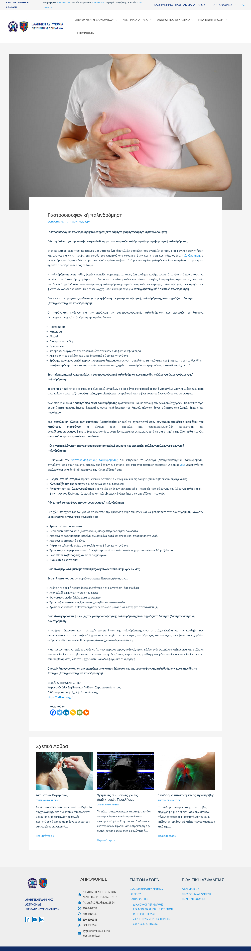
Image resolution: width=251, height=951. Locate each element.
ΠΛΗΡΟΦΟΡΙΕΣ (139, 892)
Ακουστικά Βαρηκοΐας (52, 788)
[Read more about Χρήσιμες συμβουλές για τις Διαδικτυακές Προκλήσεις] (125, 763)
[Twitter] (60, 705)
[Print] (86, 705)
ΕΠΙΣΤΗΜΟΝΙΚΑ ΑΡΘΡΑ (76, 214)
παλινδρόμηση (191, 248)
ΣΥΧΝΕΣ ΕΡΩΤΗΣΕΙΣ (145, 916)
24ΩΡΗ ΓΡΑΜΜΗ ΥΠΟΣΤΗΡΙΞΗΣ (152, 912)
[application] (234, 5)
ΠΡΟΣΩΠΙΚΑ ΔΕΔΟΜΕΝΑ (196, 887)
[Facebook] (53, 705)
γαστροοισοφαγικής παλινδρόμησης (94, 453)
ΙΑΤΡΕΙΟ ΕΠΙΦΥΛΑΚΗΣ (146, 907)
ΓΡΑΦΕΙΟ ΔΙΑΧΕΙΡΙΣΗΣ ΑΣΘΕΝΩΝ (153, 902)
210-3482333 (63, 2)
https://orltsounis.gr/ (60, 690)
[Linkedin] (66, 705)
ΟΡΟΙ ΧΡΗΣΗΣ (190, 882)
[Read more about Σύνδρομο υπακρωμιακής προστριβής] (186, 763)
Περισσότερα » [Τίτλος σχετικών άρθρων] (45, 828)
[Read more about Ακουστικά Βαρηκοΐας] (64, 763)
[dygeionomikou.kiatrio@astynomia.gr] (94, 926)
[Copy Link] (73, 705)
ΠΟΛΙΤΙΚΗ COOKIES (193, 892)
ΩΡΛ (182, 457)
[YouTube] (34, 912)
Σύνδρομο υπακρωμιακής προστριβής (186, 788)
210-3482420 (98, 2)
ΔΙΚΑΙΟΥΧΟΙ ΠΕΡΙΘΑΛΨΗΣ (148, 897)
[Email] (80, 705)
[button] (243, 5)
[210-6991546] (87, 912)
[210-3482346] (87, 906)
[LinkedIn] (41, 912)
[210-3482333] (87, 901)
